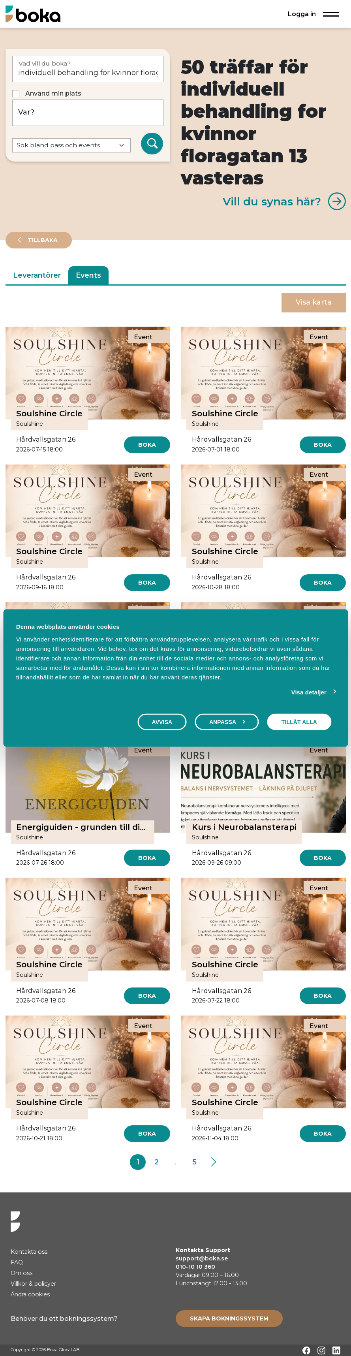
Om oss (21, 1273)
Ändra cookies (30, 1294)
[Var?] (88, 113)
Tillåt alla (299, 722)
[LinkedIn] (336, 1350)
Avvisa (162, 722)
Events (88, 275)
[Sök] (152, 144)
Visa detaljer (309, 692)
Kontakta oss (29, 1251)
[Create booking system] (229, 1318)
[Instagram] (321, 1350)
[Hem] (33, 13)
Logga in (302, 14)
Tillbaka (42, 240)
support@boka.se (202, 1258)
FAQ (17, 1262)
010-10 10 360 (195, 1266)
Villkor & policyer (33, 1283)
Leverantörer (37, 275)
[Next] (213, 1162)
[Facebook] (306, 1350)
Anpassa (227, 722)
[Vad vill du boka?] (88, 69)
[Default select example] (72, 145)
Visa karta (314, 302)
